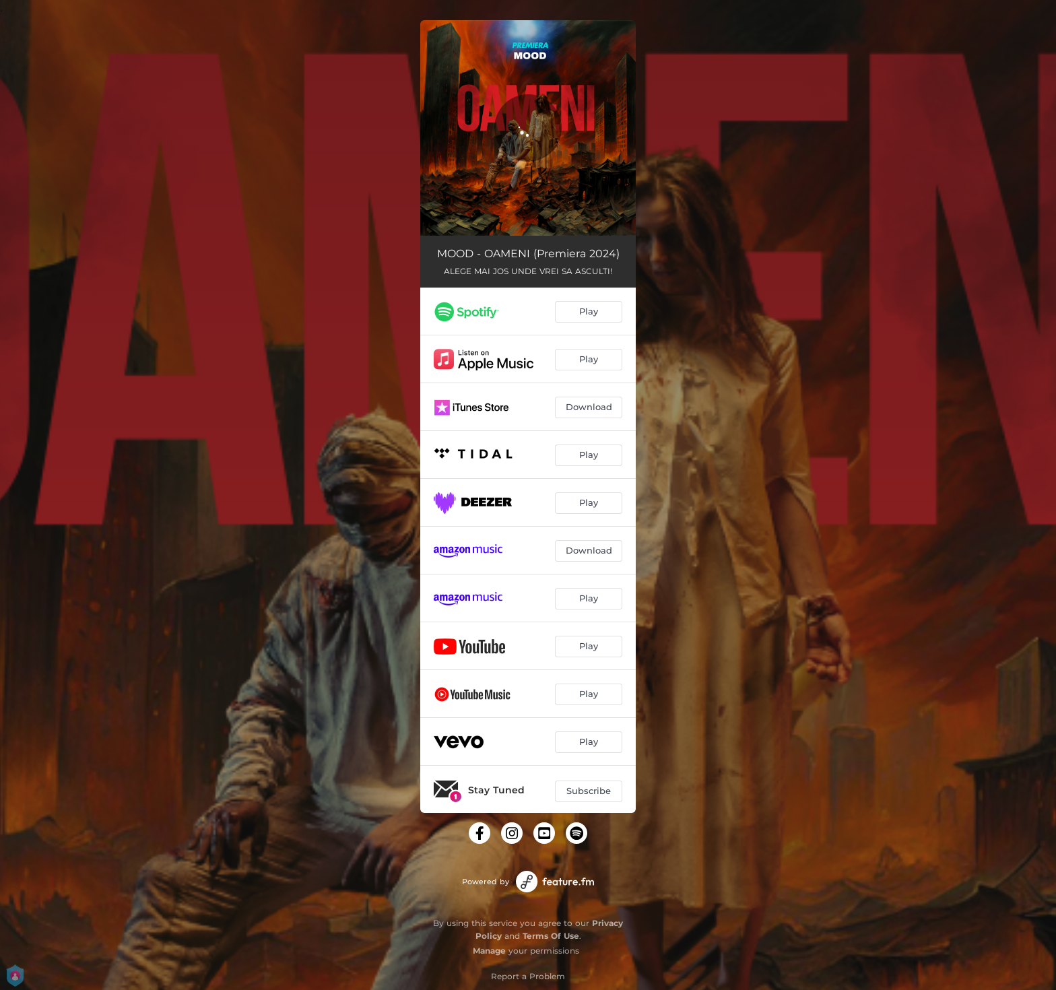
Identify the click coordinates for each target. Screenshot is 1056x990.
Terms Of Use (551, 936)
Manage (489, 951)
